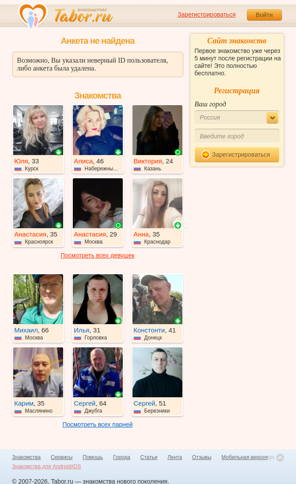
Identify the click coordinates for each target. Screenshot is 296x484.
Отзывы (201, 457)
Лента (175, 457)
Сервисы (62, 457)
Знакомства (26, 457)
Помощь (93, 457)
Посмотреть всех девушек (98, 255)
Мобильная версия (244, 457)
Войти (264, 14)
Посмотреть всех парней (97, 424)
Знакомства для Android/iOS (46, 466)
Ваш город (210, 104)
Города (121, 457)
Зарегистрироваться (206, 14)
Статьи (148, 457)
